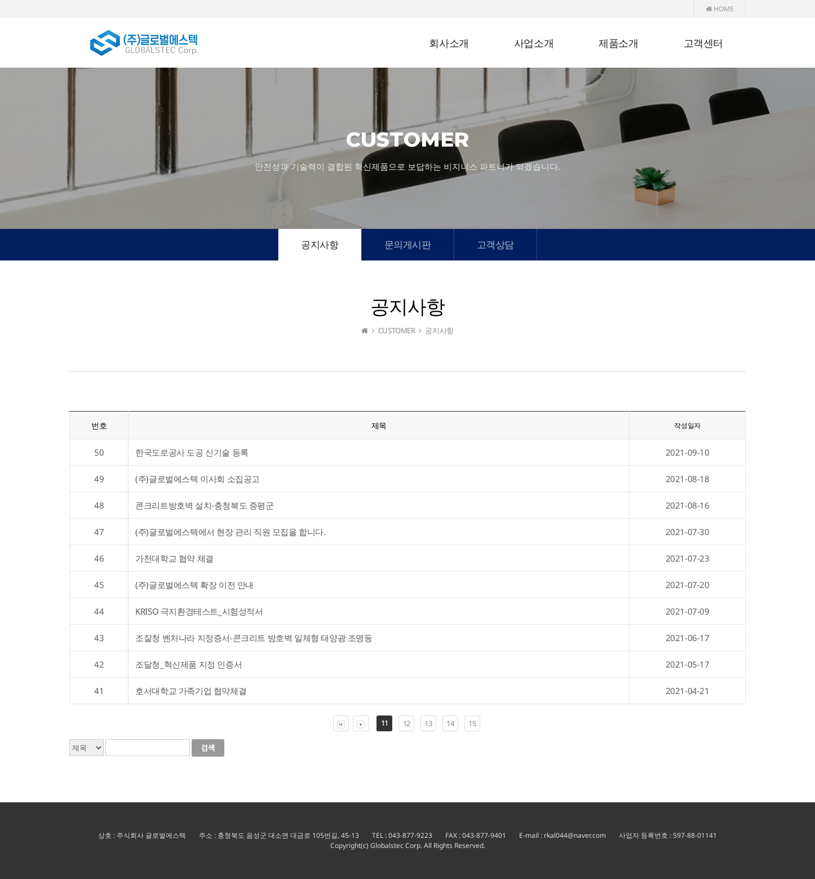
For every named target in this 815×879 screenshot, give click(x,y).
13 (428, 723)
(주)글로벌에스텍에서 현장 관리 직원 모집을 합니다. (230, 531)
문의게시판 (407, 244)
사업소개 (533, 43)
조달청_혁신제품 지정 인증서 (188, 664)
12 (406, 723)
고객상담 (495, 244)
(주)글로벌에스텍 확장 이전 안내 (194, 584)
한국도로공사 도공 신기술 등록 (192, 452)
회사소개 (448, 43)
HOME (720, 9)
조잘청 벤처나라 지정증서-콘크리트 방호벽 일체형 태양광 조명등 (253, 637)
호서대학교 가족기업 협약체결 (190, 690)
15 (472, 723)
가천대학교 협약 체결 (174, 558)
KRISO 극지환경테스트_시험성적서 (199, 611)
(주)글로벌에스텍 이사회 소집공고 (197, 478)
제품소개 (618, 43)
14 (450, 723)
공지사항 (319, 244)
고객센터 (703, 43)
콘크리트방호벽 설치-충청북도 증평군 (204, 505)
